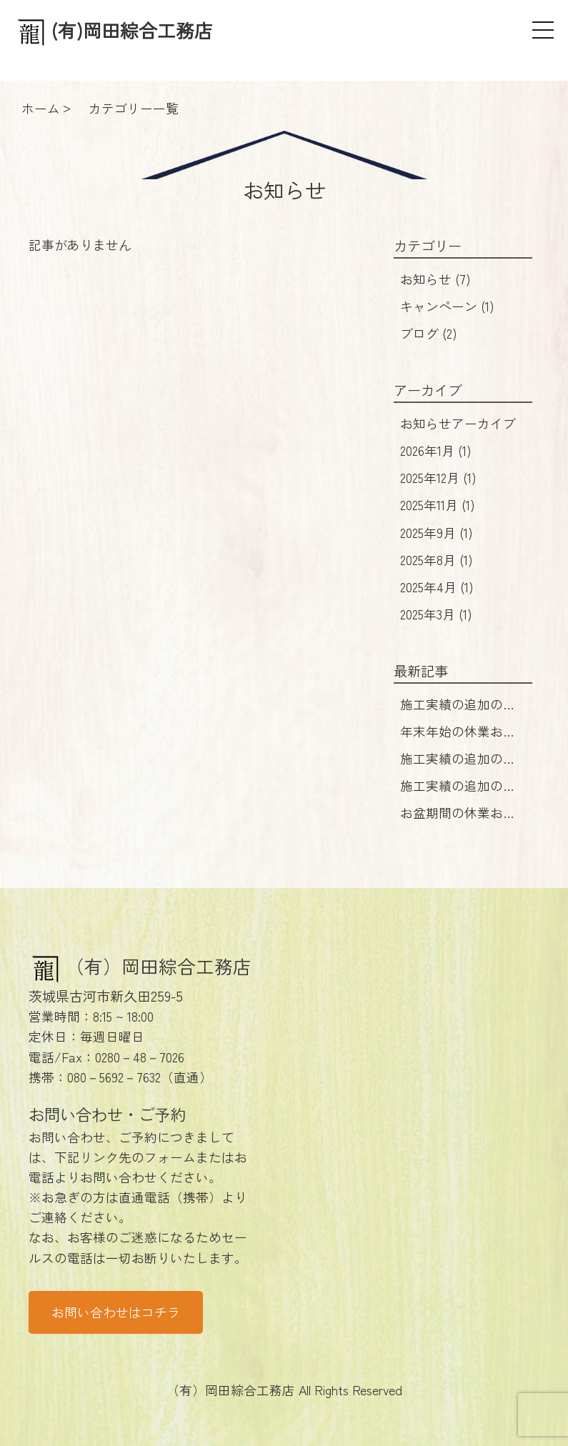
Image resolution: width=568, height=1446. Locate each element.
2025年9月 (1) (436, 533)
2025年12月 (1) (438, 478)
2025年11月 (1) (437, 505)
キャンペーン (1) (447, 306)
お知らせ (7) (435, 279)
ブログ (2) (428, 333)
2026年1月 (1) (436, 450)
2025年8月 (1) (436, 560)
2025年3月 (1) (436, 614)
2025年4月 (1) (437, 587)
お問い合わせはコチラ (115, 1312)
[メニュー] (543, 30)
